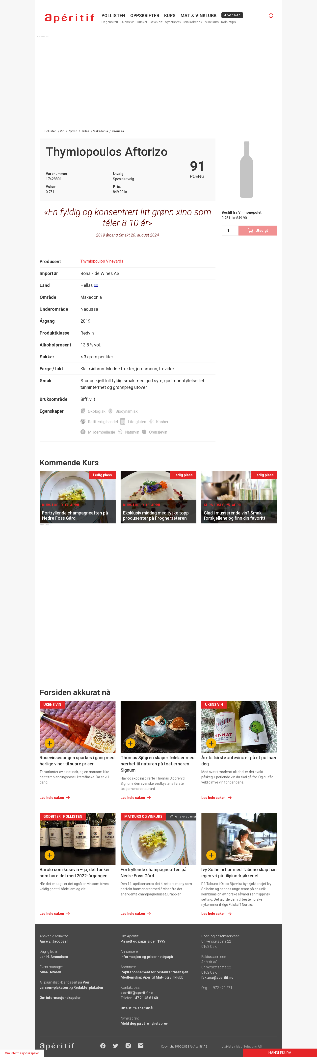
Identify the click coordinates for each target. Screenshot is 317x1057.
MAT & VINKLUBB (198, 15)
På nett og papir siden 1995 (143, 941)
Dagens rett (110, 22)
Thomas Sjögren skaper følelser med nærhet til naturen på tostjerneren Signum (157, 764)
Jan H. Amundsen (54, 957)
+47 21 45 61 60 (145, 998)
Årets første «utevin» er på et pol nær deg (239, 760)
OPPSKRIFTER (144, 15)
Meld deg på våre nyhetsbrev (144, 1023)
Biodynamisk (126, 411)
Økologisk (97, 411)
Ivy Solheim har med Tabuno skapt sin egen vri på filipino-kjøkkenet (239, 872)
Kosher (162, 421)
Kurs (170, 15)
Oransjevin (158, 432)
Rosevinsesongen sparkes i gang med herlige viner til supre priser (77, 760)
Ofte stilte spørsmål (137, 1008)
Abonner (232, 15)
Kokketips (228, 22)
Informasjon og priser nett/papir (147, 957)
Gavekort (156, 22)
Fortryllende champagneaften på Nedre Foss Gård (153, 872)
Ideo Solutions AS (249, 1046)
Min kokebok (193, 22)
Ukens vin (127, 22)
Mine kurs (212, 22)
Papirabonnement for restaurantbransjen (154, 972)
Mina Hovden (50, 972)
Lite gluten (137, 421)
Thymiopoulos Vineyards (101, 261)
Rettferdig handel (103, 421)
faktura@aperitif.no (217, 978)
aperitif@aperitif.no (137, 993)
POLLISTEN (113, 15)
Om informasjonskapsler (60, 998)
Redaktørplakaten (88, 987)
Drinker (142, 22)
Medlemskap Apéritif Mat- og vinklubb (152, 977)
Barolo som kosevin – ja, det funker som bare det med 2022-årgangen (75, 872)
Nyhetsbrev (173, 22)
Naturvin (132, 432)
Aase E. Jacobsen (54, 941)
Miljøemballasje (101, 432)
